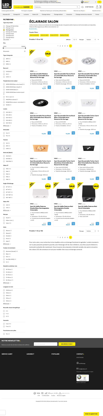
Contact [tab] (80, 354)
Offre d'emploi (31, 394)
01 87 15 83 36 (79, 357)
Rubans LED (31, 381)
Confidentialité (45, 410)
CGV (39, 410)
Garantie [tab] (5, 320)
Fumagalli (30, 365)
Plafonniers (31, 386)
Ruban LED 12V (54, 35)
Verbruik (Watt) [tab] (7, 152)
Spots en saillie (44, 35)
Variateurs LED (56, 368)
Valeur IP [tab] (5, 165)
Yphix (29, 357)
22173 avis (83, 382)
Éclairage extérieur (32, 392)
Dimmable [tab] (6, 129)
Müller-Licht (31, 360)
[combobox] (57, 7)
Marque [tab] (5, 214)
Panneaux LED (56, 373)
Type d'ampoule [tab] (8, 55)
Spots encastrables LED (59, 370)
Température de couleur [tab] (10, 81)
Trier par (81, 39)
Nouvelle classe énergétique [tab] (11, 307)
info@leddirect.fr (83, 369)
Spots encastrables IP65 (59, 360)
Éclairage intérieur (32, 389)
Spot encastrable (34, 35)
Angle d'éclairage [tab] (8, 183)
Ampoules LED (31, 376)
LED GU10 (55, 357)
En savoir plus (31, 397)
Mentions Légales (61, 410)
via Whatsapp (82, 363)
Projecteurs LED (57, 376)
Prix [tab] (4, 43)
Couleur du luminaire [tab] (9, 248)
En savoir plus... (33, 28)
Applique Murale (64, 35)
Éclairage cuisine (57, 362)
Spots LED (30, 378)
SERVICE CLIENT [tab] (7, 354)
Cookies (53, 410)
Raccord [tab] (5, 68)
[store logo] (7, 4)
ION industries (31, 370)
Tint (29, 362)
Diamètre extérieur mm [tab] (10, 266)
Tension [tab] (5, 140)
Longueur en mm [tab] (8, 287)
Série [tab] (4, 227)
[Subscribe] (67, 344)
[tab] (39, 354)
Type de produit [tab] (8, 22)
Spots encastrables (32, 384)
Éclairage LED (31, 373)
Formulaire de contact (8, 360)
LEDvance (30, 368)
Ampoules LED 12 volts (58, 365)
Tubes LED (55, 378)
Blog (54, 381)
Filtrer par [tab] (9, 19)
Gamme (22, 7)
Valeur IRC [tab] (6, 201)
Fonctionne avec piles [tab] (9, 330)
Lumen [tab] (5, 109)
